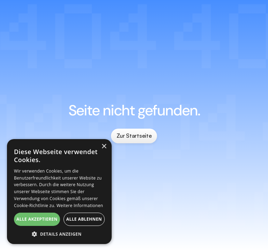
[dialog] (59, 191)
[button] (59, 233)
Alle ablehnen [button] (84, 219)
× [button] (103, 146)
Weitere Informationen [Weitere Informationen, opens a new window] (80, 205)
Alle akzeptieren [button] (37, 219)
